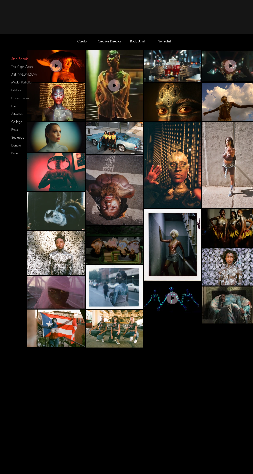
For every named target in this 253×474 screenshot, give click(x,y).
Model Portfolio (21, 82)
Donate (16, 145)
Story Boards (19, 58)
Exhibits (16, 90)
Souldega (17, 137)
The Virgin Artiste (22, 66)
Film (14, 106)
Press (14, 129)
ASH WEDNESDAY (24, 74)
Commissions (20, 98)
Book (14, 153)
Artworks (16, 114)
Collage (16, 121)
